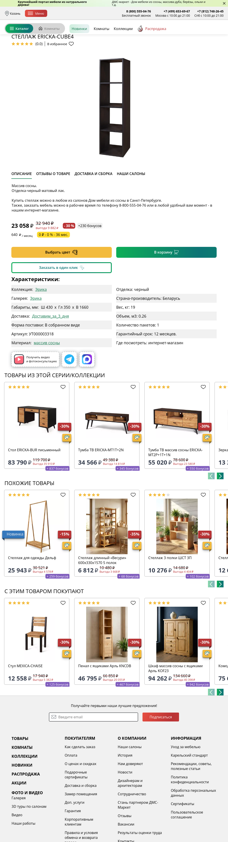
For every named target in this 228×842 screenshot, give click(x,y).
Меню (36, 13)
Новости (125, 806)
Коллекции (123, 48)
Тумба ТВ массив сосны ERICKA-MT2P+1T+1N (175, 487)
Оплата (88, 13)
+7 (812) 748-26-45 (210, 11)
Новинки (79, 48)
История (125, 789)
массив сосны (47, 377)
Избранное (197, 33)
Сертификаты (182, 838)
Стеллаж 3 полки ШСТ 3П (170, 592)
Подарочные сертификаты (76, 809)
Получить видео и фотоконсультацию (35, 394)
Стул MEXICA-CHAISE (25, 700)
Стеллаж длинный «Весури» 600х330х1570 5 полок (102, 594)
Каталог (19, 48)
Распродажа (151, 49)
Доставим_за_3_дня (50, 350)
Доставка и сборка (65, 13)
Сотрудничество (132, 828)
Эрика (41, 323)
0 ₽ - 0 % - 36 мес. (53, 268)
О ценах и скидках (80, 798)
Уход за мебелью (185, 781)
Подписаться (161, 751)
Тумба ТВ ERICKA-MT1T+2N (101, 484)
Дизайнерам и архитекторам (130, 817)
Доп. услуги (74, 836)
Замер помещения (81, 828)
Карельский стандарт (189, 789)
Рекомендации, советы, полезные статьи (191, 800)
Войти (179, 33)
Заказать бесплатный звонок (203, 48)
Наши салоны (130, 781)
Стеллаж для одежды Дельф (32, 592)
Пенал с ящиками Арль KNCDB (104, 700)
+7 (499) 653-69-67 (177, 11)
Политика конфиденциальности (190, 814)
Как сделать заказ (80, 781)
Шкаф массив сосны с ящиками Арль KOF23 (175, 702)
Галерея (19, 832)
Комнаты (49, 48)
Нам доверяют (130, 798)
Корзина (217, 33)
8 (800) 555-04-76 (138, 11)
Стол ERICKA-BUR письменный (34, 484)
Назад (16, 58)
